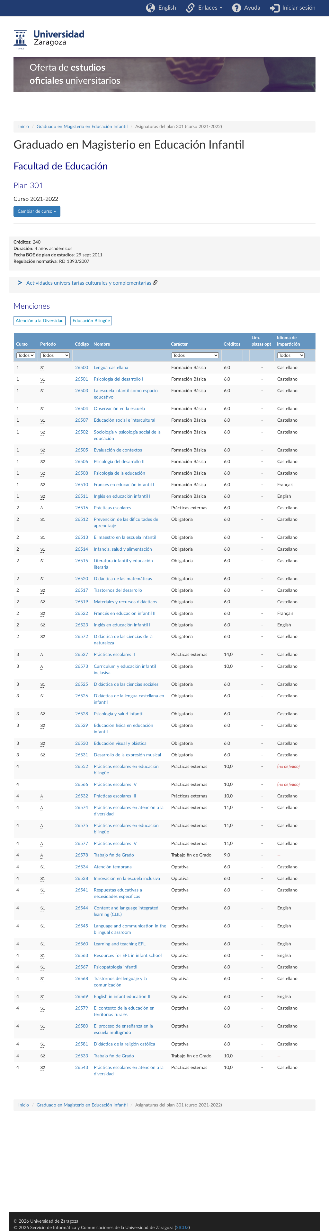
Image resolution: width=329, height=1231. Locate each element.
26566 (81, 784)
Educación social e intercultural (124, 420)
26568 (81, 979)
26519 (81, 602)
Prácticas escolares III (115, 796)
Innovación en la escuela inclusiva (127, 878)
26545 (81, 926)
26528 (81, 714)
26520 (81, 579)
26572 (81, 636)
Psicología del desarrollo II (119, 462)
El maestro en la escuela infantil (125, 537)
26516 (81, 508)
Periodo (48, 344)
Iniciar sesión (297, 8)
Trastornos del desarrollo (118, 590)
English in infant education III (123, 996)
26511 (81, 496)
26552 (81, 766)
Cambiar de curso (37, 211)
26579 (81, 1008)
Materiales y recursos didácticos (125, 602)
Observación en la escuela (119, 409)
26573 (81, 666)
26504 (81, 409)
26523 (81, 625)
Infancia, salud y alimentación (123, 549)
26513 (81, 537)
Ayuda (250, 8)
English (165, 8)
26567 (81, 967)
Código (82, 344)
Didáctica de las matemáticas (123, 579)
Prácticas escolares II (114, 654)
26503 (81, 391)
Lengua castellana (111, 368)
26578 (81, 855)
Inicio (23, 127)
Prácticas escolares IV (115, 784)
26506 (81, 462)
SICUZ (182, 1228)
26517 (81, 590)
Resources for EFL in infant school (128, 955)
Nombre (101, 344)
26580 (81, 1026)
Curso (22, 344)
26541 (81, 890)
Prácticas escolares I (114, 508)
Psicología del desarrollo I (118, 379)
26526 (81, 696)
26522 (81, 613)
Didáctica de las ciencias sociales (126, 684)
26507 (81, 420)
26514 (81, 549)
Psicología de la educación (119, 473)
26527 (81, 654)
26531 (81, 755)
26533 (81, 1056)
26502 (81, 432)
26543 (81, 1067)
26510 (81, 485)
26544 (81, 908)
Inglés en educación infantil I (122, 496)
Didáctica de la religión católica (124, 1044)
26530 (81, 743)
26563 (81, 955)
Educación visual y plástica (120, 743)
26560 (81, 944)
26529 (81, 725)
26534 (81, 867)
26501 (81, 379)
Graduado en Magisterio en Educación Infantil (82, 127)
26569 (81, 996)
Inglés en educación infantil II (123, 625)
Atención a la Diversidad (40, 321)
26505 (81, 450)
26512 (81, 519)
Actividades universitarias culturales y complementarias (88, 283)
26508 (81, 473)
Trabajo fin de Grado (114, 855)
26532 (81, 796)
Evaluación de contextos (118, 450)
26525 (81, 684)
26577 (81, 843)
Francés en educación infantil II (125, 613)
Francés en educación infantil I (124, 485)
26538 (81, 878)
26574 (81, 807)
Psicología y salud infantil (118, 714)
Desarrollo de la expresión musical (127, 755)
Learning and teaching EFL (120, 944)
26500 (81, 368)
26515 (81, 561)
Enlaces (208, 8)
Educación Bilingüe (91, 321)
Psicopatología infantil (115, 967)
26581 (81, 1044)
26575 (81, 825)
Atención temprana (113, 867)
